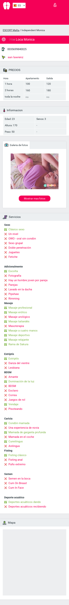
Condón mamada (18, 423)
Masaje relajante (18, 339)
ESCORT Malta (11, 30)
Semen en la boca (19, 478)
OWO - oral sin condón (22, 238)
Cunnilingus (15, 441)
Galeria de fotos (16, 145)
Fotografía (14, 275)
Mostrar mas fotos (34, 198)
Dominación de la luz (21, 381)
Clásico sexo (16, 229)
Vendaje (13, 404)
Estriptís (13, 358)
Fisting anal (15, 459)
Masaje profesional (20, 307)
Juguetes (14, 252)
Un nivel (13, 234)
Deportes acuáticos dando (24, 502)
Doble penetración (19, 247)
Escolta (13, 271)
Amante (13, 377)
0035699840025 (16, 49)
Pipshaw (13, 294)
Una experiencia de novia (23, 427)
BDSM (12, 386)
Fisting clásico (17, 455)
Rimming (13, 298)
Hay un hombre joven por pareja (27, 280)
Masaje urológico (19, 317)
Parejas (13, 284)
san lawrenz (12, 57)
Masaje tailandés (18, 321)
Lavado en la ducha (20, 289)
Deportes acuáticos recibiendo (27, 506)
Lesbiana (14, 367)
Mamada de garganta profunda (27, 432)
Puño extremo (17, 464)
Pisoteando (15, 409)
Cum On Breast (17, 483)
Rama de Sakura (18, 344)
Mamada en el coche (21, 437)
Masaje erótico (17, 312)
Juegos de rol (16, 399)
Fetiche (12, 257)
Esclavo (13, 390)
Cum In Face (16, 487)
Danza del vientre (18, 363)
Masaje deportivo (19, 335)
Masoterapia (16, 326)
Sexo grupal (15, 243)
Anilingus (14, 446)
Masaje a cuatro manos (23, 330)
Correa (12, 395)
